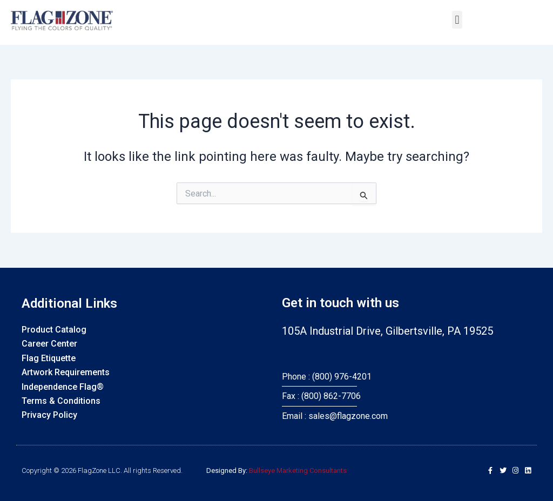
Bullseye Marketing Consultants (298, 470)
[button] (457, 20)
